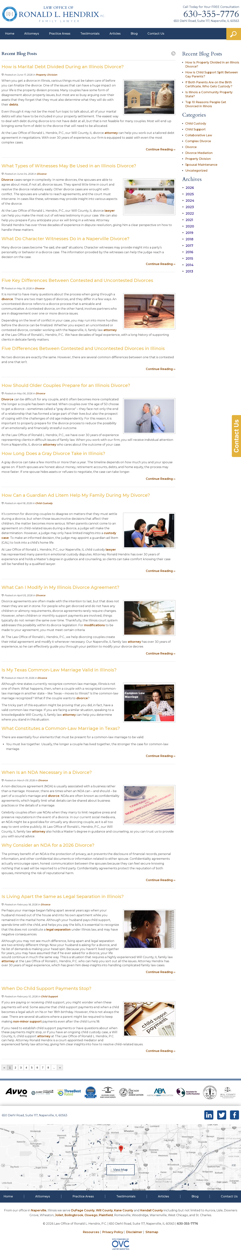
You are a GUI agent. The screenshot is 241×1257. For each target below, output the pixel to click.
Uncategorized (196, 170)
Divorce (41, 173)
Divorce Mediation (199, 153)
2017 (187, 246)
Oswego (91, 1215)
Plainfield (106, 1215)
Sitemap (151, 1232)
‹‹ (4, 1067)
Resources (91, 1232)
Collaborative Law (198, 135)
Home (9, 33)
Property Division (46, 74)
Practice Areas (59, 33)
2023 (188, 207)
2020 (188, 226)
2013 (187, 271)
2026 (188, 188)
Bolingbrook (74, 1215)
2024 (188, 200)
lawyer (110, 210)
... (54, 1067)
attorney (111, 133)
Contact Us (155, 33)
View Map (120, 1169)
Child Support (49, 996)
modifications (94, 625)
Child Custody (44, 503)
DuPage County (83, 1210)
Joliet (59, 1215)
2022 (188, 213)
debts (13, 104)
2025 (188, 194)
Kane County (123, 1210)
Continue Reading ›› (160, 149)
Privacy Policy (112, 1232)
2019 (187, 233)
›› (60, 1067)
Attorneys (31, 33)
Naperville (38, 1210)
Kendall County (151, 1210)
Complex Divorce (198, 141)
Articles (115, 33)
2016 (187, 252)
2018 (187, 239)
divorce (7, 299)
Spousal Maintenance (201, 164)
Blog (134, 33)
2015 (187, 258)
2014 (187, 265)
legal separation (58, 929)
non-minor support (27, 1021)
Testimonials (90, 33)
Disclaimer (134, 1232)
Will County (104, 1210)
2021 (187, 220)
